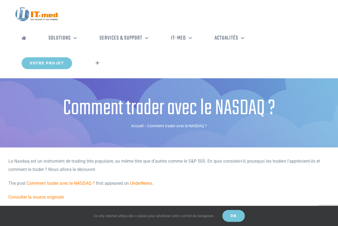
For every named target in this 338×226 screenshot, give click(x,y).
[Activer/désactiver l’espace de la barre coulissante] (97, 63)
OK (233, 216)
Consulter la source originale (36, 197)
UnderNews (141, 183)
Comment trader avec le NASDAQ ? (61, 183)
